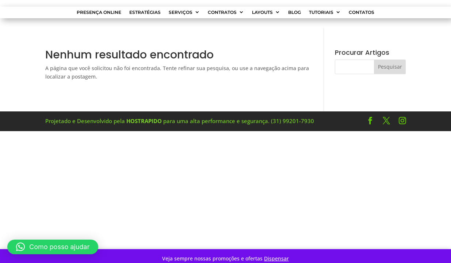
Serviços (180, 12)
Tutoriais (321, 12)
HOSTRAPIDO (144, 121)
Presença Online (99, 12)
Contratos (222, 12)
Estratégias (145, 12)
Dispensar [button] (276, 258)
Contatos (361, 12)
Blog (294, 12)
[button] (52, 247)
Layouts (262, 12)
